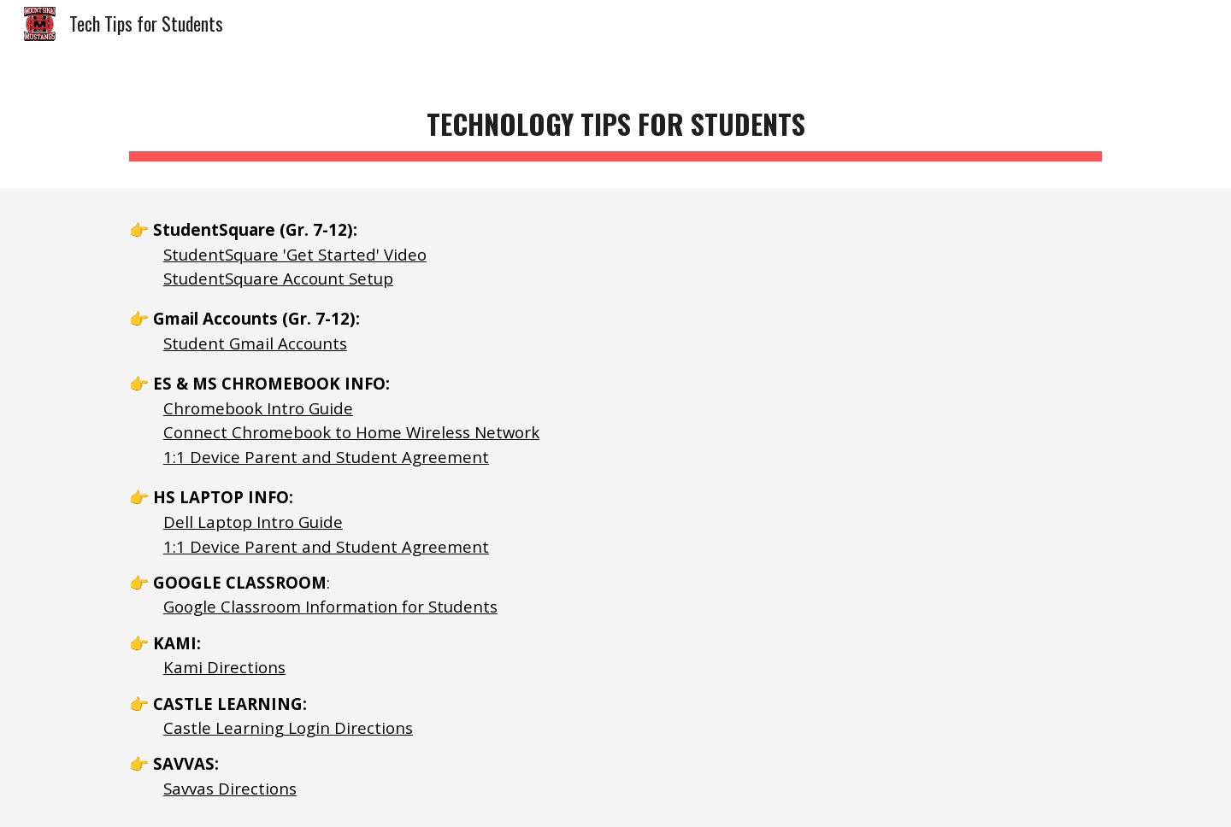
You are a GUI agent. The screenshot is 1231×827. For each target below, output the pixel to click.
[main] (615, 120)
